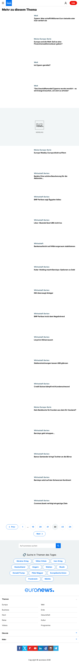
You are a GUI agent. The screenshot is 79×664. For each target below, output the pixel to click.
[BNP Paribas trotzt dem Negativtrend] (55, 324)
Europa (5, 605)
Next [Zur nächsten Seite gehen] (38, 534)
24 (70, 527)
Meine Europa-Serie (42, 39)
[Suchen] (39, 545)
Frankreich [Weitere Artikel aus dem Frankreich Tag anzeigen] (33, 579)
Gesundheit (45, 615)
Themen (5, 599)
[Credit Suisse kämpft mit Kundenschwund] (55, 394)
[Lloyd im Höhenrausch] (55, 347)
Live (73, 3)
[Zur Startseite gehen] (9, 3)
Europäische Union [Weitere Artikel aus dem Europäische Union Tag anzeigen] (58, 573)
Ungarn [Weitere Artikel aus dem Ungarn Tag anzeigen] (35, 567)
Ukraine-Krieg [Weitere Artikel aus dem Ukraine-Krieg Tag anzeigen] (23, 561)
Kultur (43, 620)
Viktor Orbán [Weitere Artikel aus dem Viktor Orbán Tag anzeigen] (41, 561)
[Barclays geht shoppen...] (55, 441)
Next (4, 615)
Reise (4, 620)
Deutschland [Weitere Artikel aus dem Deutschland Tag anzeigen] (19, 567)
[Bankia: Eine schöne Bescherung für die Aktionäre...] (55, 184)
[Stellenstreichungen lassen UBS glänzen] (55, 371)
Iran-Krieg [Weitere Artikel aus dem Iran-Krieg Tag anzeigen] (58, 561)
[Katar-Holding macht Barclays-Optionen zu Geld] (55, 277)
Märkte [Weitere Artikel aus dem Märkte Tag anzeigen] (48, 579)
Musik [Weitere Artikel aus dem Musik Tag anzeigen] (62, 567)
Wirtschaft (38, 243)
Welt (36, 15)
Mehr (4, 639)
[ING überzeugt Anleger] (55, 301)
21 (48, 527)
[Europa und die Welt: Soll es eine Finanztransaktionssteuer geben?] (55, 49)
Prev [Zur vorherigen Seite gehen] (13, 527)
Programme (45, 625)
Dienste (5, 633)
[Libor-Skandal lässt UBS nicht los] (55, 230)
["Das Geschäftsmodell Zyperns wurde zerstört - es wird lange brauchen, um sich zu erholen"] (55, 96)
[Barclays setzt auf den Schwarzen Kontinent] (55, 488)
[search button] (58, 545)
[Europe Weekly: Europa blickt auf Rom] (55, 160)
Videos (4, 625)
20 (40, 527)
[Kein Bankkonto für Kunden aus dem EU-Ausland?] (55, 417)
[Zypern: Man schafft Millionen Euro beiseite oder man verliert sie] (55, 26)
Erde (43, 610)
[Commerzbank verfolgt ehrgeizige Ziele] (55, 511)
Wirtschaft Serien (41, 173)
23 (62, 527)
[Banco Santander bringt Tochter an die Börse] (55, 464)
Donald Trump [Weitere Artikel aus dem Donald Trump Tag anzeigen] (19, 573)
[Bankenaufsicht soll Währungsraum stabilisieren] (55, 254)
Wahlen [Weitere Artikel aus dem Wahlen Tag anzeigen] (49, 567)
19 (33, 527)
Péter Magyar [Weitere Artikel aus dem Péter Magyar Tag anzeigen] (37, 573)
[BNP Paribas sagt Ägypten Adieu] (55, 207)
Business (5, 610)
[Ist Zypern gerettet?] (55, 73)
